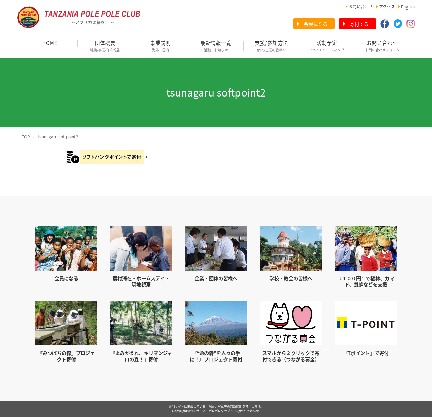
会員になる (316, 23)
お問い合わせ (360, 7)
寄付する (359, 23)
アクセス (387, 7)
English (408, 7)
